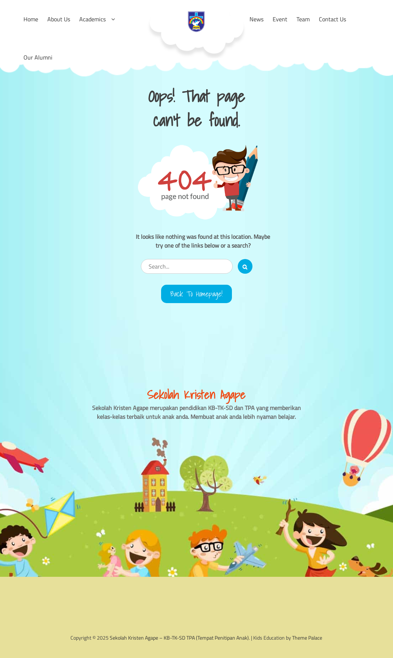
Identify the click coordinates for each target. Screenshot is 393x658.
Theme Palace (307, 637)
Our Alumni (37, 57)
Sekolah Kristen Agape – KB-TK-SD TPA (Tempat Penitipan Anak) (179, 637)
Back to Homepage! (196, 294)
